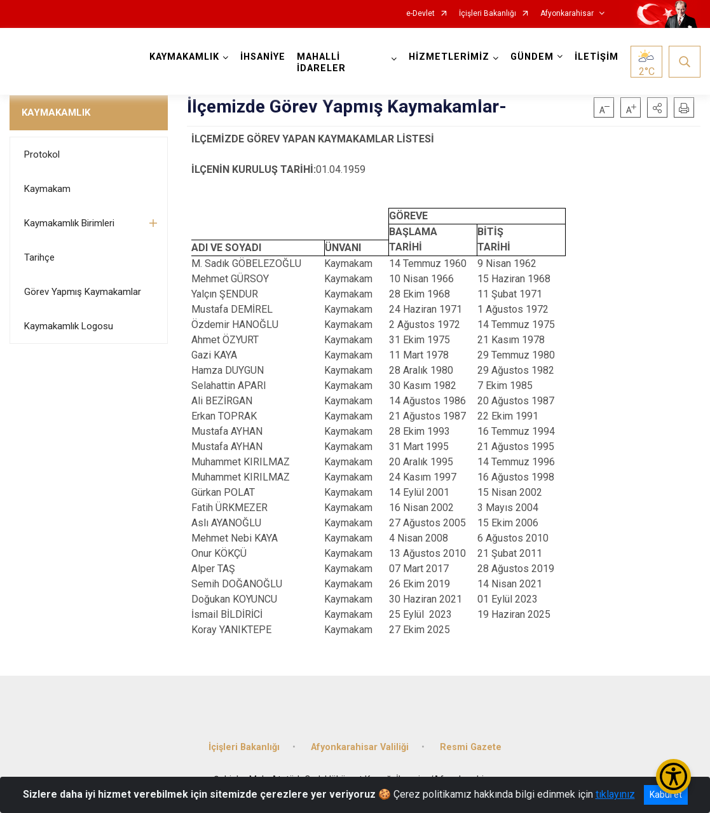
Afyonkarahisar (567, 14)
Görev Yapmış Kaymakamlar (82, 291)
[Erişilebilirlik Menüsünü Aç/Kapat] (673, 776)
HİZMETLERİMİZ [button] (449, 56)
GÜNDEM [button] (532, 56)
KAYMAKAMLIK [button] (184, 56)
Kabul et (666, 794)
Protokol (42, 154)
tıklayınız (615, 794)
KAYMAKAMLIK (56, 112)
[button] (657, 107)
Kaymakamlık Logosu (68, 326)
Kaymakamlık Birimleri (69, 223)
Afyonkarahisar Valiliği (360, 747)
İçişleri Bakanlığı (487, 14)
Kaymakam (47, 189)
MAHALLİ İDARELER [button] (321, 62)
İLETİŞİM (596, 56)
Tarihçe (39, 257)
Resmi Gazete (471, 747)
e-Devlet (420, 14)
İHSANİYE (262, 56)
